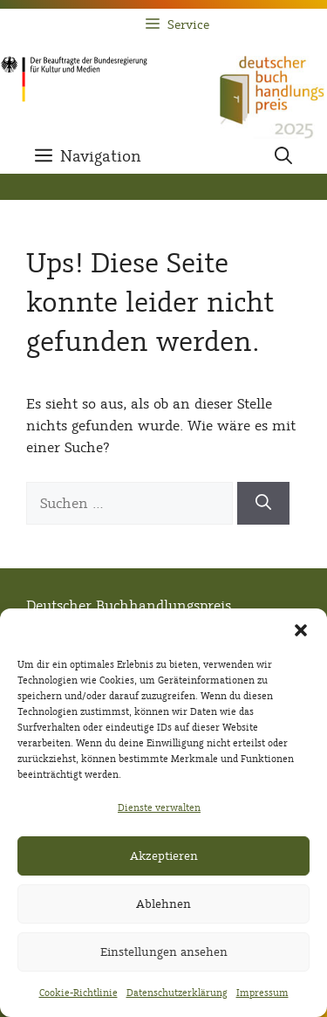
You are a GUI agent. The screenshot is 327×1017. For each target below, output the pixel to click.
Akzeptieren (164, 856)
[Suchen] (263, 503)
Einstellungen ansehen (164, 952)
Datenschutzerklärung (177, 992)
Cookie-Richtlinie (78, 992)
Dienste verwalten (159, 807)
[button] (301, 630)
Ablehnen (163, 904)
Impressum (262, 992)
